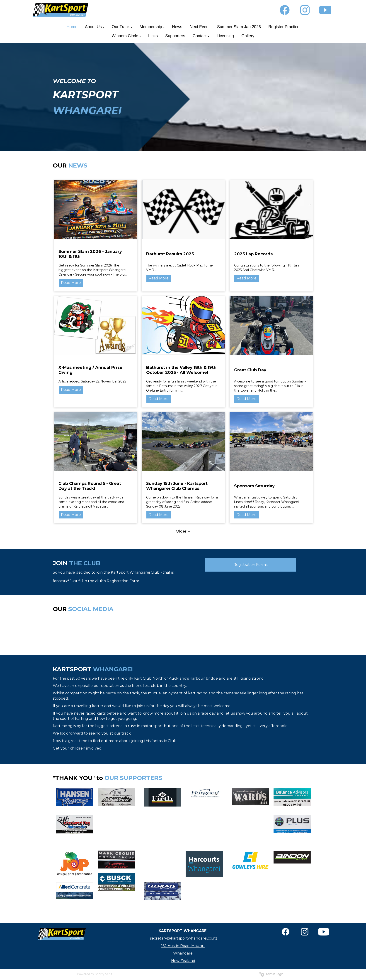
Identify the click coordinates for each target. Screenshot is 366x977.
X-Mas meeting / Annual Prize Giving (90, 370)
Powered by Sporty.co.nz (94, 974)
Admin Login (271, 974)
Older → (183, 531)
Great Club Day (250, 370)
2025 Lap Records (253, 254)
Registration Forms (250, 565)
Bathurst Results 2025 (170, 254)
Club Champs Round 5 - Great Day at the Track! (89, 486)
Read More (71, 283)
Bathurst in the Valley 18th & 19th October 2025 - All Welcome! (181, 370)
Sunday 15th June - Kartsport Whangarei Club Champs (177, 486)
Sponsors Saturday (254, 486)
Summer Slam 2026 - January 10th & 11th (90, 254)
